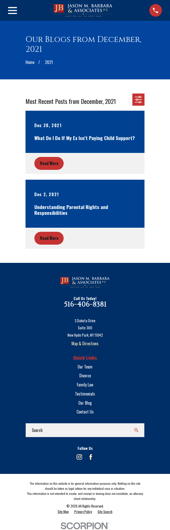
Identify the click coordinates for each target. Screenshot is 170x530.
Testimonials (85, 394)
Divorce (85, 376)
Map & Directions (85, 343)
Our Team (85, 367)
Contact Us (85, 412)
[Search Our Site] (136, 430)
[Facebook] (90, 457)
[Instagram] (79, 457)
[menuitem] (63, 511)
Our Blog (85, 403)
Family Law (85, 385)
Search (37, 430)
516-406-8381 (85, 304)
